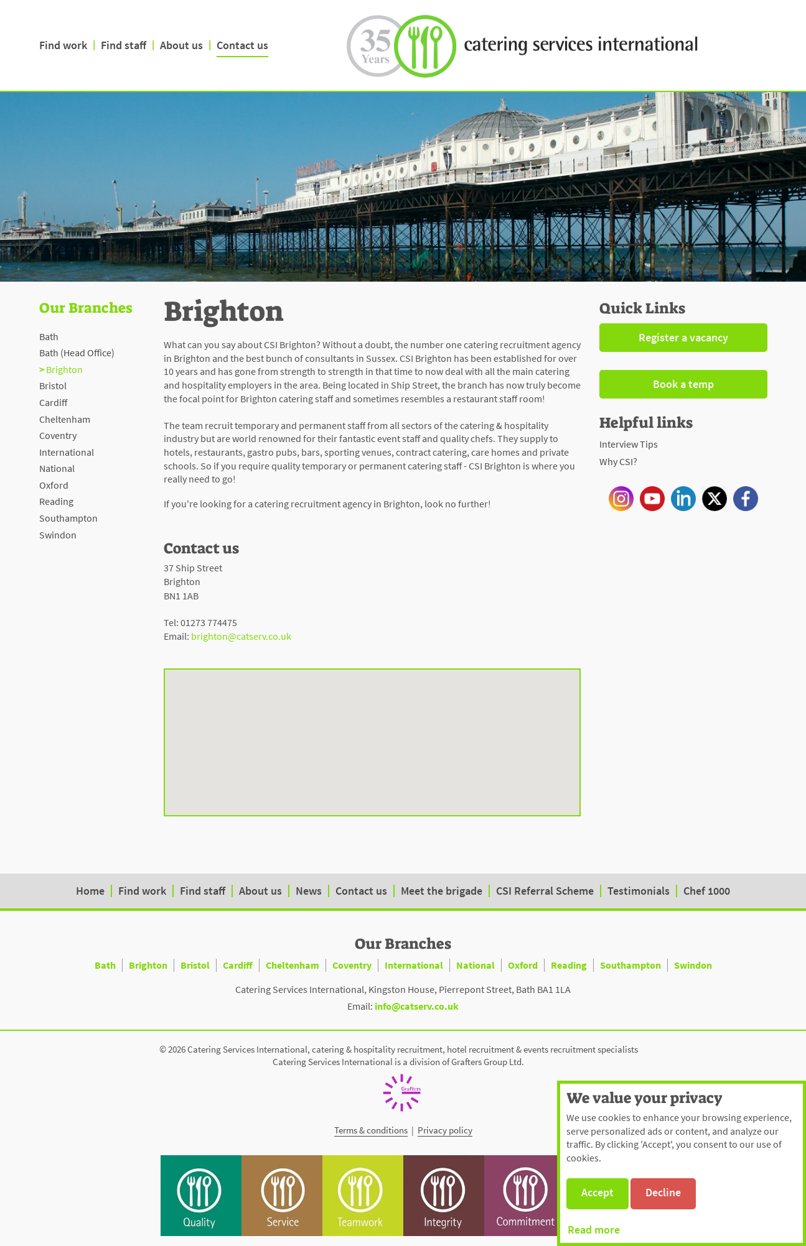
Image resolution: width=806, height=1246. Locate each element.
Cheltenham (64, 419)
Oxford (53, 485)
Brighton (64, 369)
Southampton (68, 518)
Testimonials (638, 891)
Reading (56, 501)
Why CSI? (618, 461)
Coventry (58, 435)
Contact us (242, 45)
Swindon (58, 534)
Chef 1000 (706, 891)
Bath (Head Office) (77, 352)
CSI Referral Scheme (545, 891)
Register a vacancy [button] (683, 337)
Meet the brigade (441, 891)
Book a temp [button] (683, 384)
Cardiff (53, 402)
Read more (594, 1229)
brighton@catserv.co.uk (241, 636)
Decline (663, 1192)
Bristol (53, 385)
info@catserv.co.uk (417, 1006)
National (57, 468)
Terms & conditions (371, 1130)
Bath (49, 336)
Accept (597, 1192)
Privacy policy (445, 1130)
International (66, 452)
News (309, 891)
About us (181, 45)
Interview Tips (628, 444)
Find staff (123, 45)
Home (90, 891)
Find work (63, 45)
